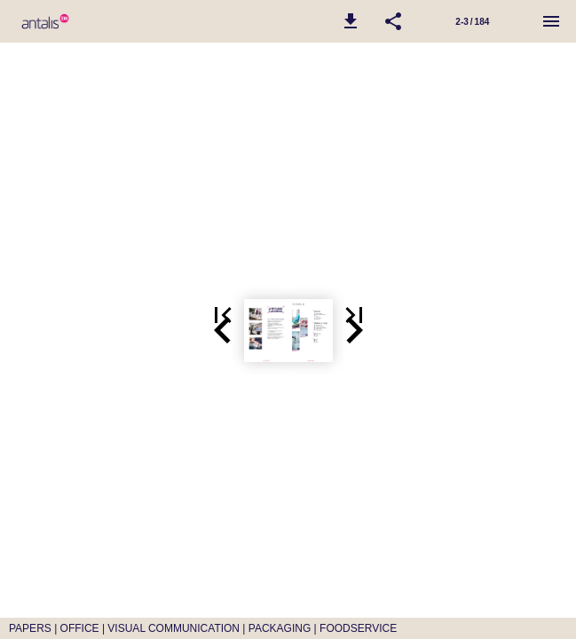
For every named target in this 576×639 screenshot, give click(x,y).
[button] (350, 21)
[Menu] (551, 21)
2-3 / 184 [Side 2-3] (472, 22)
